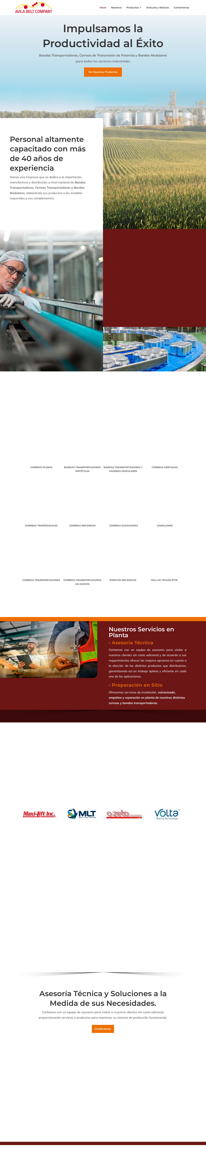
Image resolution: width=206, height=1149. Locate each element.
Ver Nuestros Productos (103, 72)
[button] (15, 1146)
